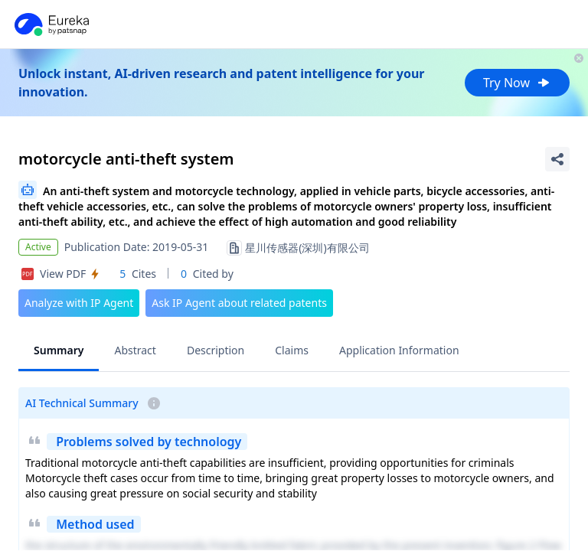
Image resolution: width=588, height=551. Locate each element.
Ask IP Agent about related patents (239, 302)
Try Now (517, 82)
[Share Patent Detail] (557, 159)
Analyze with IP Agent (78, 302)
